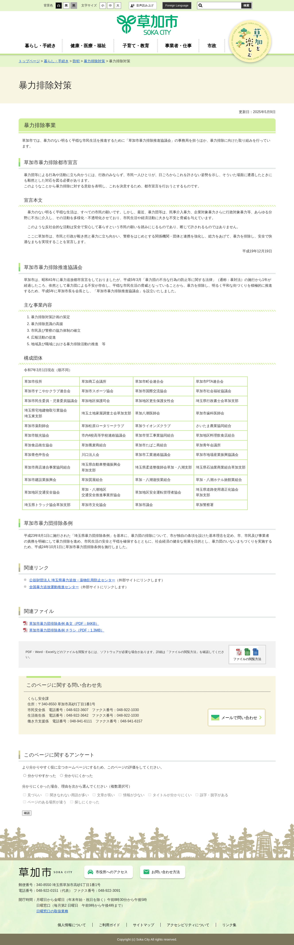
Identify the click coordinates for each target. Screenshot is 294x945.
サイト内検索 (200, 5)
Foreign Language (177, 5)
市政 (211, 45)
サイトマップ (143, 925)
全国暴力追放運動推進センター (54, 587)
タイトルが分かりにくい (172, 795)
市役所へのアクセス (112, 872)
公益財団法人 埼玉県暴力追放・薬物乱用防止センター (72, 580)
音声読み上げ (145, 5)
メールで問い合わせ (239, 718)
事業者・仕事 (178, 45)
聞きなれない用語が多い (69, 795)
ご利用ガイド (109, 925)
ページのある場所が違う (46, 802)
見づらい (34, 795)
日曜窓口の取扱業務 (52, 911)
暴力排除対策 (94, 61)
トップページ (29, 61)
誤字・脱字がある (214, 795)
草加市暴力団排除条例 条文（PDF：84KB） (64, 623)
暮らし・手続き (40, 45)
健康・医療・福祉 (88, 45)
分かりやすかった (42, 776)
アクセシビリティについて (188, 925)
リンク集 (229, 925)
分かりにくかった (78, 776)
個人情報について (72, 925)
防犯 (76, 61)
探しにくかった (87, 802)
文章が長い (106, 795)
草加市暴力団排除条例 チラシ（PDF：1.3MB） (66, 630)
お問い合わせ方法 (166, 872)
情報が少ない (133, 795)
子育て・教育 (136, 45)
